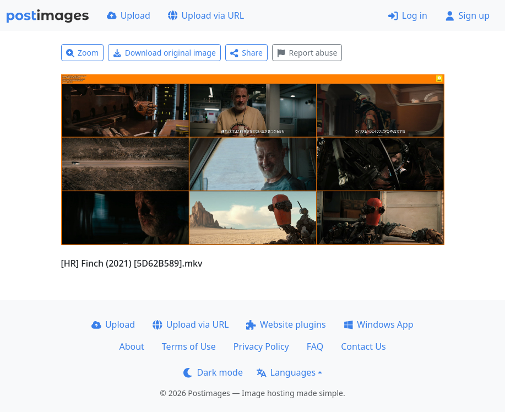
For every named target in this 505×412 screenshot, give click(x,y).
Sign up (467, 15)
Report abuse (307, 52)
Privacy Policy (261, 346)
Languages (286, 372)
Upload (128, 15)
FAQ (315, 346)
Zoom (82, 52)
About (131, 346)
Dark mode (213, 372)
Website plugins (285, 324)
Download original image (164, 52)
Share (246, 52)
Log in (407, 15)
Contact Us (363, 346)
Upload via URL (206, 15)
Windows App (379, 324)
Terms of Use (189, 346)
